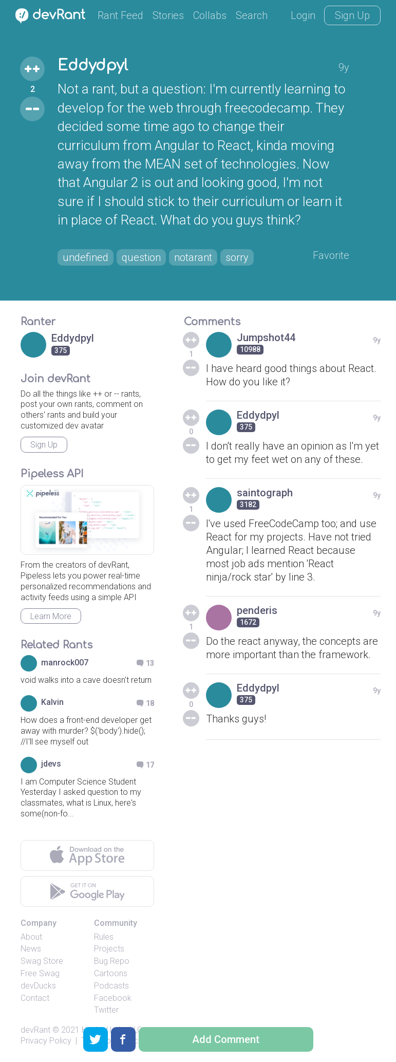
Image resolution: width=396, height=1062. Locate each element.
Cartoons (110, 973)
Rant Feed (120, 15)
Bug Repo (111, 961)
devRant (35, 1030)
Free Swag (40, 973)
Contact (35, 998)
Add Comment (225, 1039)
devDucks (38, 986)
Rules (104, 937)
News (31, 949)
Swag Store (42, 961)
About (31, 937)
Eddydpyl (93, 66)
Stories (168, 15)
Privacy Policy (46, 1041)
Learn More (50, 616)
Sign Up (352, 15)
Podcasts (111, 986)
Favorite (331, 255)
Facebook (112, 998)
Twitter (106, 1010)
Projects (109, 949)
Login (303, 15)
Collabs (210, 15)
